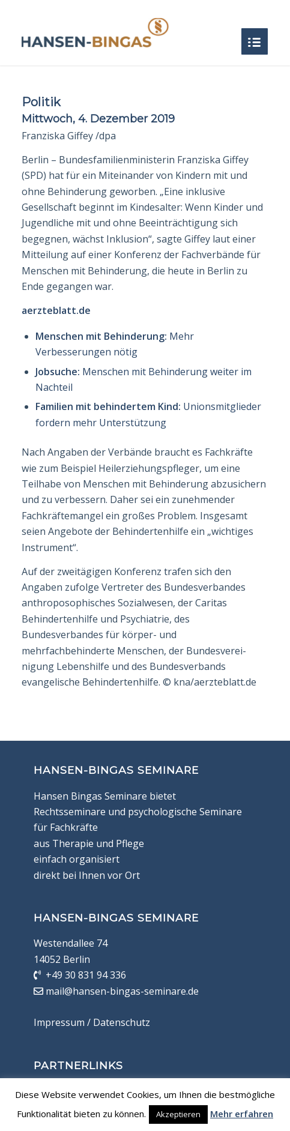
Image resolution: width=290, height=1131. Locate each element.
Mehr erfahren (241, 1114)
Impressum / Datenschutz (92, 1022)
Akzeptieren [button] (178, 1114)
